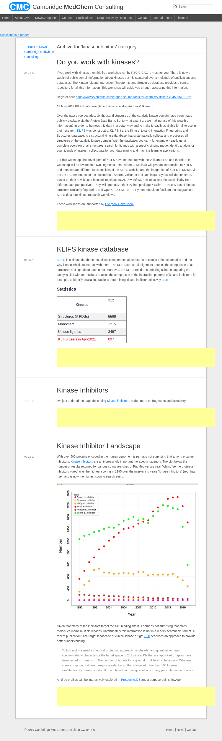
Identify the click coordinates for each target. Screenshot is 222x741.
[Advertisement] (136, 221)
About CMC (22, 18)
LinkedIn (182, 18)
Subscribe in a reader (14, 35)
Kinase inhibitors (118, 400)
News (180, 729)
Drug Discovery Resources (115, 18)
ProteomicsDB (130, 679)
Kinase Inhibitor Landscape (98, 446)
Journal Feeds (162, 18)
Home (6, 18)
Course (67, 18)
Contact (143, 18)
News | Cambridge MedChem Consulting (39, 52)
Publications (84, 18)
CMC (19, 6)
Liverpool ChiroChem (119, 204)
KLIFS (81, 130)
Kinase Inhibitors (82, 390)
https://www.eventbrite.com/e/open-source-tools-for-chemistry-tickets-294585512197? (133, 97)
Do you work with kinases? (98, 62)
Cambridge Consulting (78, 6)
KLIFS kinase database (93, 249)
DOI (165, 279)
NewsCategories (46, 18)
